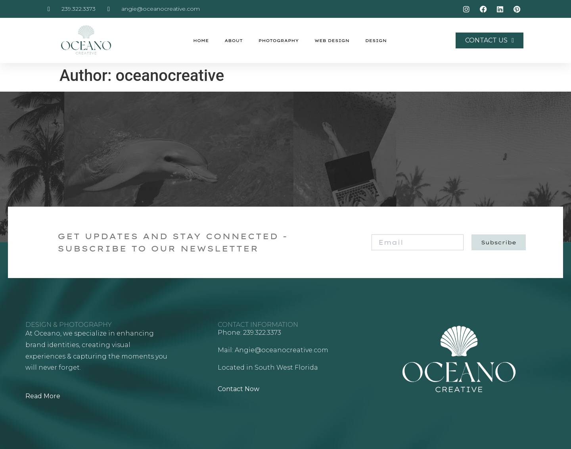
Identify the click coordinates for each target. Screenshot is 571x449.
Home (201, 40)
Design (376, 40)
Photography (279, 40)
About (233, 40)
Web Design (331, 40)
